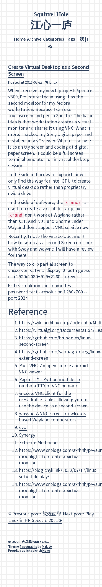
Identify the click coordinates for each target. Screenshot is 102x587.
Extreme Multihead (38, 442)
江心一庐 (51, 24)
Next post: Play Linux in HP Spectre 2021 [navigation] (51, 517)
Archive (34, 38)
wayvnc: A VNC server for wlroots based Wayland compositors (52, 416)
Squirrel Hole (51, 13)
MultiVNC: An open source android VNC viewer (53, 368)
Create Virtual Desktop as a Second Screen (48, 70)
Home (20, 38)
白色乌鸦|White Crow (33, 542)
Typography (28, 546)
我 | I (84, 38)
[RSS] (51, 46)
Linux (53, 81)
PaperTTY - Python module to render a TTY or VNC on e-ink (49, 382)
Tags (70, 38)
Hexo (46, 550)
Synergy (27, 435)
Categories (53, 38)
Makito (47, 546)
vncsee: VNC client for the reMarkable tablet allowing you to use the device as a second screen (53, 399)
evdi (23, 427)
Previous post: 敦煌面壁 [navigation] (35, 514)
